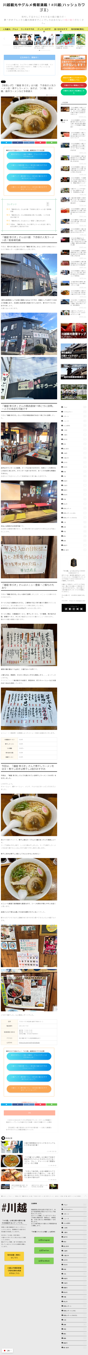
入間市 (74, 435)
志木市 (74, 462)
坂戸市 (74, 439)
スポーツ (74, 416)
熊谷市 (74, 495)
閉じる (47, 204)
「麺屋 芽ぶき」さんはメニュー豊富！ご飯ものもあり (28, 221)
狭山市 (74, 504)
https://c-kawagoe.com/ (77, 601)
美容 (74, 531)
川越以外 (74, 458)
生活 (74, 522)
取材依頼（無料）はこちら (14, 1256)
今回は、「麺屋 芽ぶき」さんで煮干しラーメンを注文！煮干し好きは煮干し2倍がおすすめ (30, 225)
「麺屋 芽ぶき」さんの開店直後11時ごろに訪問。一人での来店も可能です (30, 216)
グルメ (3, 81)
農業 (74, 541)
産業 (74, 527)
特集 (74, 499)
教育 (74, 472)
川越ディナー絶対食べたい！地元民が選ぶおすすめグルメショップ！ (29, 177)
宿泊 (74, 444)
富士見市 (74, 449)
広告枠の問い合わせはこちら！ (19, 71)
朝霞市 (74, 490)
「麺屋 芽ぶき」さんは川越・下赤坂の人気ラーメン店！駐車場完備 (30, 210)
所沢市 (74, 467)
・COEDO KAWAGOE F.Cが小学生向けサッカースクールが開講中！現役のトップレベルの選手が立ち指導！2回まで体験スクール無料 (29, 1121)
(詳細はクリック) (27, 1130)
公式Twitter (44, 1250)
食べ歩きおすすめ (61, 29)
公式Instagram (44, 1240)
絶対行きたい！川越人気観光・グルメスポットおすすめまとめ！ (29, 155)
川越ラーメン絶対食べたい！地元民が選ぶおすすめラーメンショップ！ (29, 188)
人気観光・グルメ (10, 29)
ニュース (74, 421)
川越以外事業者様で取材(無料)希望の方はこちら (14, 1270)
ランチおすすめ (27, 29)
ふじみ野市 (74, 426)
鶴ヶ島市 (74, 550)
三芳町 (74, 430)
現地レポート (74, 508)
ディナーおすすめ (44, 29)
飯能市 (74, 545)
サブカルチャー (74, 412)
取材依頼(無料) (77, 29)
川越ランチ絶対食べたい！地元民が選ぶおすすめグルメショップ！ (29, 166)
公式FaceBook (44, 1261)
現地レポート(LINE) (74, 513)
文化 (74, 476)
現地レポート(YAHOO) (74, 518)
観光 (74, 536)
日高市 (74, 485)
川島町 (74, 453)
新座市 (74, 481)
